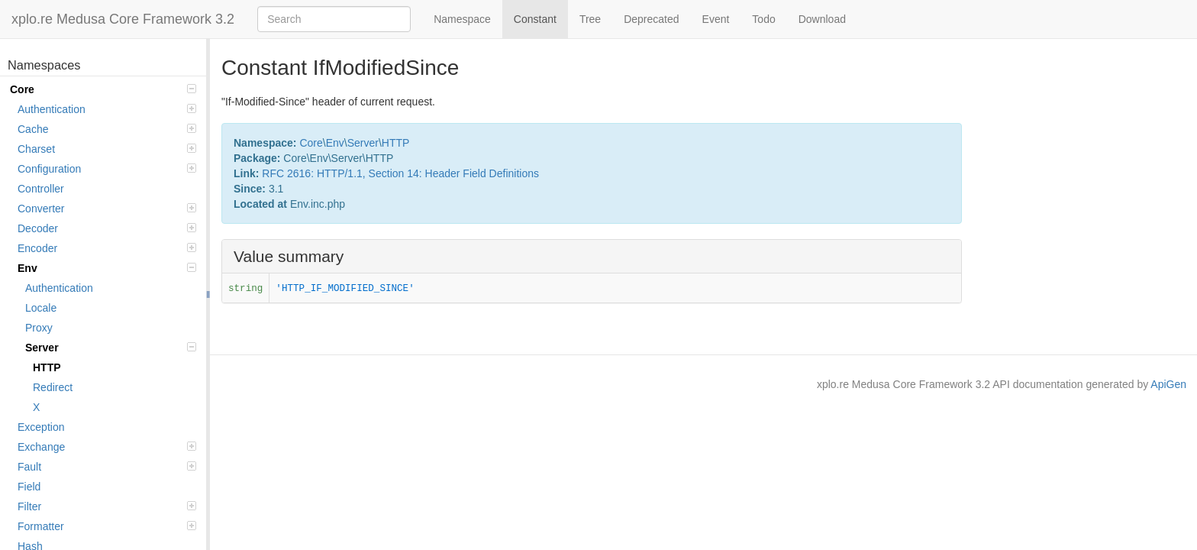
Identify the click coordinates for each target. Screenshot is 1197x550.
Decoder (107, 228)
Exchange (107, 447)
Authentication (107, 109)
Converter (107, 208)
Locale (40, 308)
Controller (41, 189)
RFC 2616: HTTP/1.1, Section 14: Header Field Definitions (400, 173)
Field (29, 486)
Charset (107, 149)
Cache (107, 129)
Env (107, 268)
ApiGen (1168, 384)
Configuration (107, 169)
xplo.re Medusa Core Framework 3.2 (122, 19)
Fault (107, 467)
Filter (107, 506)
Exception (41, 427)
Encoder (107, 248)
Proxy (39, 328)
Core (103, 89)
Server (110, 347)
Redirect (53, 387)
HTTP (47, 367)
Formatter (107, 526)
